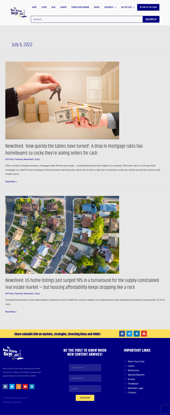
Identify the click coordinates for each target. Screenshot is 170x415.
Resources (110, 7)
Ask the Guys (128, 7)
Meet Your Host (136, 361)
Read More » (11, 181)
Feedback (133, 383)
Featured (19, 159)
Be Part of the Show (148, 7)
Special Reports (136, 374)
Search (150, 19)
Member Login (135, 388)
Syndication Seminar (80, 7)
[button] (122, 334)
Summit (63, 7)
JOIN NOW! (85, 398)
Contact (132, 392)
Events (97, 7)
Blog (54, 7)
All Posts (9, 159)
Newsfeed (30, 159)
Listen (44, 7)
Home (34, 7)
